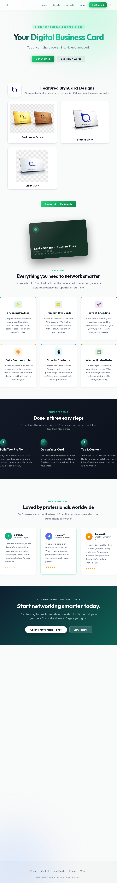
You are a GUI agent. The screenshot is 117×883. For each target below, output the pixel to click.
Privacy (72, 871)
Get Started (98, 5)
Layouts (70, 5)
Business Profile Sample (58, 204)
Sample (56, 5)
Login (82, 5)
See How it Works (71, 58)
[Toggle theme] (110, 5)
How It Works (59, 871)
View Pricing (81, 629)
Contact (45, 871)
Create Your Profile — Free (46, 629)
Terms (83, 871)
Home (44, 5)
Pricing (33, 871)
